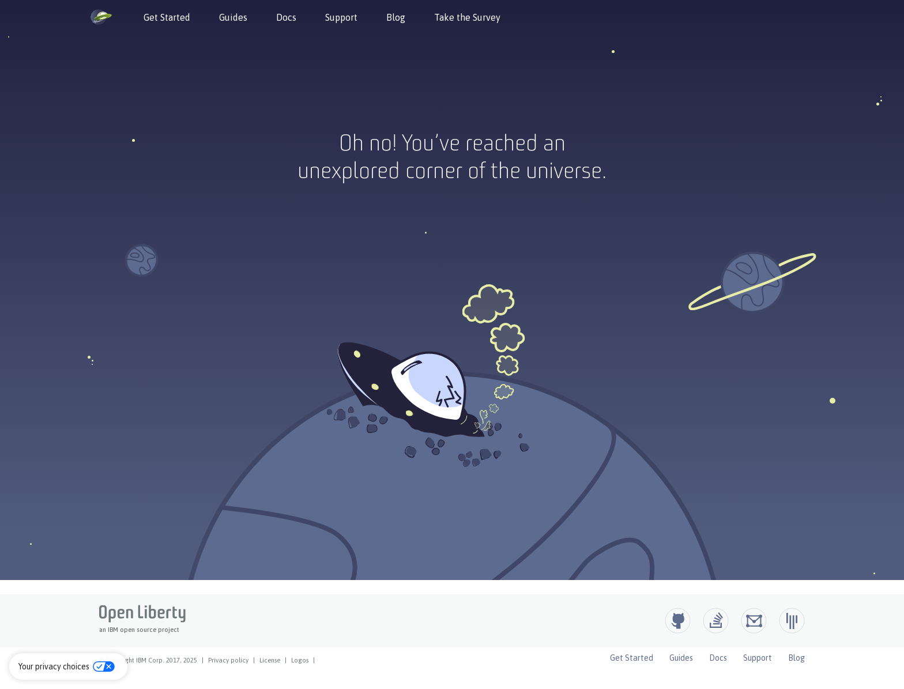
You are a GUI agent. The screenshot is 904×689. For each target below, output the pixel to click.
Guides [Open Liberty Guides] (681, 657)
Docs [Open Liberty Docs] (718, 657)
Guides (233, 17)
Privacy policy (228, 660)
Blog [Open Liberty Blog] (796, 657)
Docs (286, 17)
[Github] (678, 621)
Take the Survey (467, 17)
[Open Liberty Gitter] (792, 621)
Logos (299, 660)
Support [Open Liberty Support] (757, 657)
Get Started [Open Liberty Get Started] (631, 657)
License (269, 660)
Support (341, 17)
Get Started (167, 17)
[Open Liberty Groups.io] (754, 621)
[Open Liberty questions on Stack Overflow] (716, 621)
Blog (395, 17)
